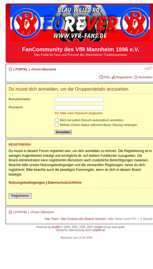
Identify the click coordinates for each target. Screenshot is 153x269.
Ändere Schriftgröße (148, 68)
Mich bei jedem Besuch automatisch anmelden (89, 120)
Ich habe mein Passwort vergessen (78, 113)
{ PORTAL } (21, 69)
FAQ (107, 77)
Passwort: (16, 107)
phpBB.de (99, 230)
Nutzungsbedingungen (27, 183)
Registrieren (124, 77)
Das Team (51, 218)
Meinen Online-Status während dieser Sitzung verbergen (96, 125)
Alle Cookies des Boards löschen (83, 218)
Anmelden (145, 77)
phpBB (56, 227)
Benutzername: (20, 99)
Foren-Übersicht (44, 69)
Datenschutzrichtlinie (65, 183)
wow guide (118, 227)
